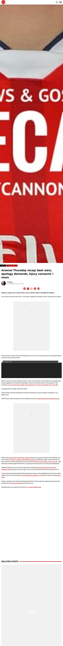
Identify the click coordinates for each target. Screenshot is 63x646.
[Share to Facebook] (24, 288)
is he (6, 394)
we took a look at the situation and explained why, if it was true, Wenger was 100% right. (32, 385)
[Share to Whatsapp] (31, 288)
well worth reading (16, 483)
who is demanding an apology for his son (32, 475)
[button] (57, 2)
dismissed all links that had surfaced (19, 457)
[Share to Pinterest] (38, 288)
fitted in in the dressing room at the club (46, 461)
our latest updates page (34, 487)
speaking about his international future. (48, 398)
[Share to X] (28, 288)
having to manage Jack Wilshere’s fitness (23, 459)
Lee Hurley (10, 282)
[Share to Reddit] (35, 288)
